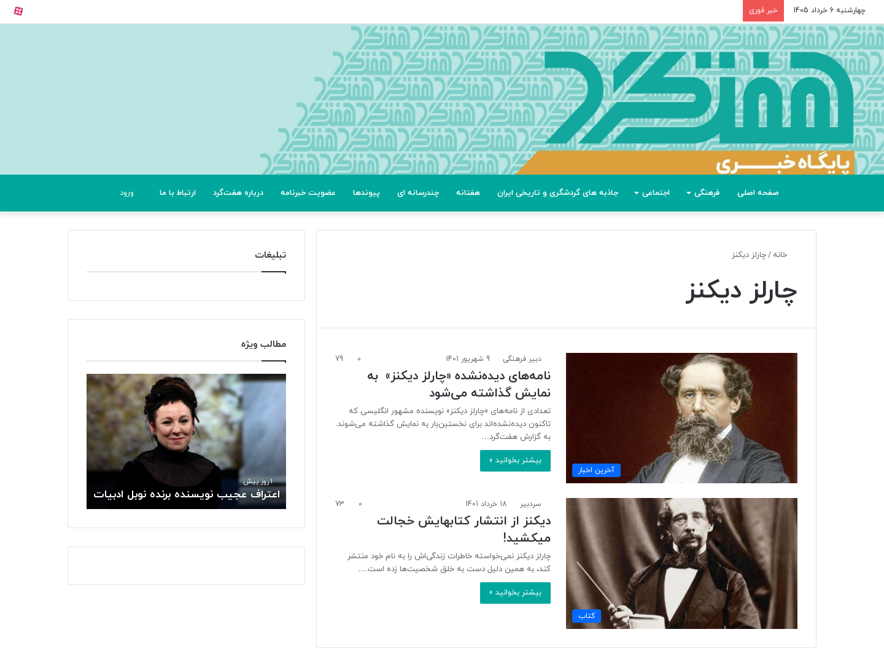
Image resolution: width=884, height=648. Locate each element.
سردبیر (530, 504)
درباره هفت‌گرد (238, 193)
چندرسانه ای (418, 193)
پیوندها (366, 193)
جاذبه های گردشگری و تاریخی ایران (557, 193)
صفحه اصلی (758, 193)
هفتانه (468, 193)
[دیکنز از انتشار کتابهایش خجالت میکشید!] (681, 563)
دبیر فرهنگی (522, 359)
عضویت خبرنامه (308, 193)
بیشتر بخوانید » (515, 460)
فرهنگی (706, 193)
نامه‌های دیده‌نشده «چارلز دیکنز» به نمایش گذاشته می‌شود (459, 385)
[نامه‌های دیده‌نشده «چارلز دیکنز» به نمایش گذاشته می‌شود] (681, 418)
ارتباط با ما (178, 193)
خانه (785, 255)
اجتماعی (656, 193)
